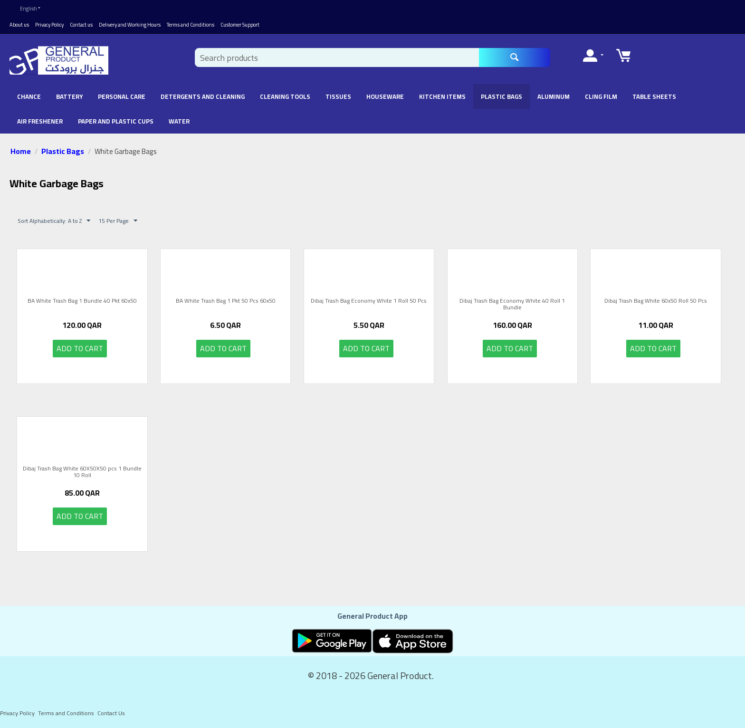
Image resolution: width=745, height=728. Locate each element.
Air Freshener (40, 121)
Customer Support (239, 24)
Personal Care (121, 96)
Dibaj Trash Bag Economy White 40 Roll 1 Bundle (512, 304)
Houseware (385, 96)
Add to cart (80, 348)
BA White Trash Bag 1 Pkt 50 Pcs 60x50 (226, 301)
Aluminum (553, 96)
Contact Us (111, 713)
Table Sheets (654, 96)
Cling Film (601, 96)
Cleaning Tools (285, 96)
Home (20, 151)
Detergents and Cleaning (203, 96)
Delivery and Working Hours (130, 24)
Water (179, 121)
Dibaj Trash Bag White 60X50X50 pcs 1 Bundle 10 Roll (82, 472)
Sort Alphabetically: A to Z (54, 220)
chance (29, 96)
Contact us (81, 24)
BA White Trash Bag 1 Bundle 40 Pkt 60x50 (82, 301)
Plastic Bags (501, 96)
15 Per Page (117, 220)
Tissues (338, 96)
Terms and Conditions (190, 24)
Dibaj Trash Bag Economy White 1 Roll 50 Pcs (369, 301)
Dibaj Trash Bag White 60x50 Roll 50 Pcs (655, 301)
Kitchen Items (442, 96)
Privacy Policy (49, 24)
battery (69, 96)
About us (19, 24)
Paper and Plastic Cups (115, 121)
